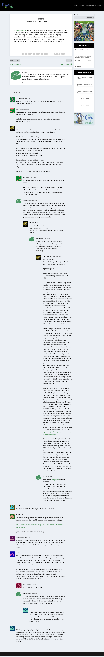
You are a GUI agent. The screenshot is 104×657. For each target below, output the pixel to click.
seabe (24, 585)
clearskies (79, 92)
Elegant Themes (17, 655)
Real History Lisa (20, 516)
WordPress (28, 655)
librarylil (79, 85)
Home (76, 6)
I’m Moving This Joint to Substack (82, 50)
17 (49, 23)
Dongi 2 (18, 538)
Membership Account (93, 6)
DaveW (31, 610)
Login (82, 6)
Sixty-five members (20, 31)
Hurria (17, 110)
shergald (18, 553)
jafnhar (78, 99)
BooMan (34, 23)
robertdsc (18, 507)
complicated (55, 481)
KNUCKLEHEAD (20, 128)
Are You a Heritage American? (81, 54)
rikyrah (18, 99)
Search (76, 16)
